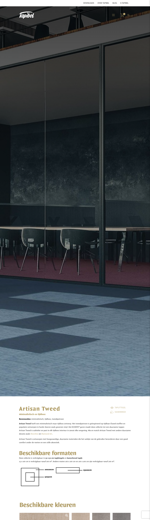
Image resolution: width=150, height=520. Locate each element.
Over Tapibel (103, 3)
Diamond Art (46, 434)
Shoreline (34, 434)
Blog (114, 3)
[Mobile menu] (113, 15)
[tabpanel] (75, 201)
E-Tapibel (124, 3)
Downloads (88, 3)
